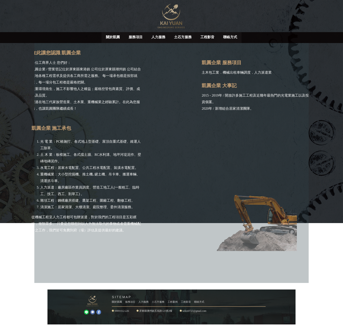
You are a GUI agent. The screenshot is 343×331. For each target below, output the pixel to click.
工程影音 (207, 37)
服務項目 (136, 37)
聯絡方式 (230, 37)
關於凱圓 (113, 37)
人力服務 (158, 37)
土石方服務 (183, 37)
